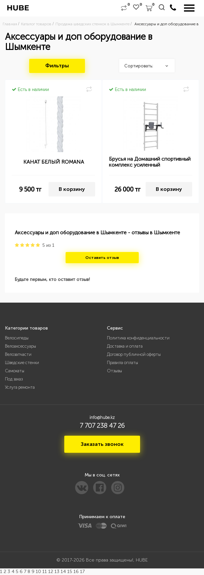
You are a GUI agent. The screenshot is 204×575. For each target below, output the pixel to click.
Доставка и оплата (125, 346)
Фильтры (57, 65)
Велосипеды (17, 337)
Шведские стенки (22, 362)
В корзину (72, 189)
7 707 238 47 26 (102, 425)
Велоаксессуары (20, 346)
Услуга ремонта (20, 387)
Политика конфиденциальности (138, 337)
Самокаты (14, 370)
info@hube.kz (102, 417)
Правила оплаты (122, 362)
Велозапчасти (18, 354)
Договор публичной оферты (134, 354)
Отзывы (114, 370)
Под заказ (14, 379)
